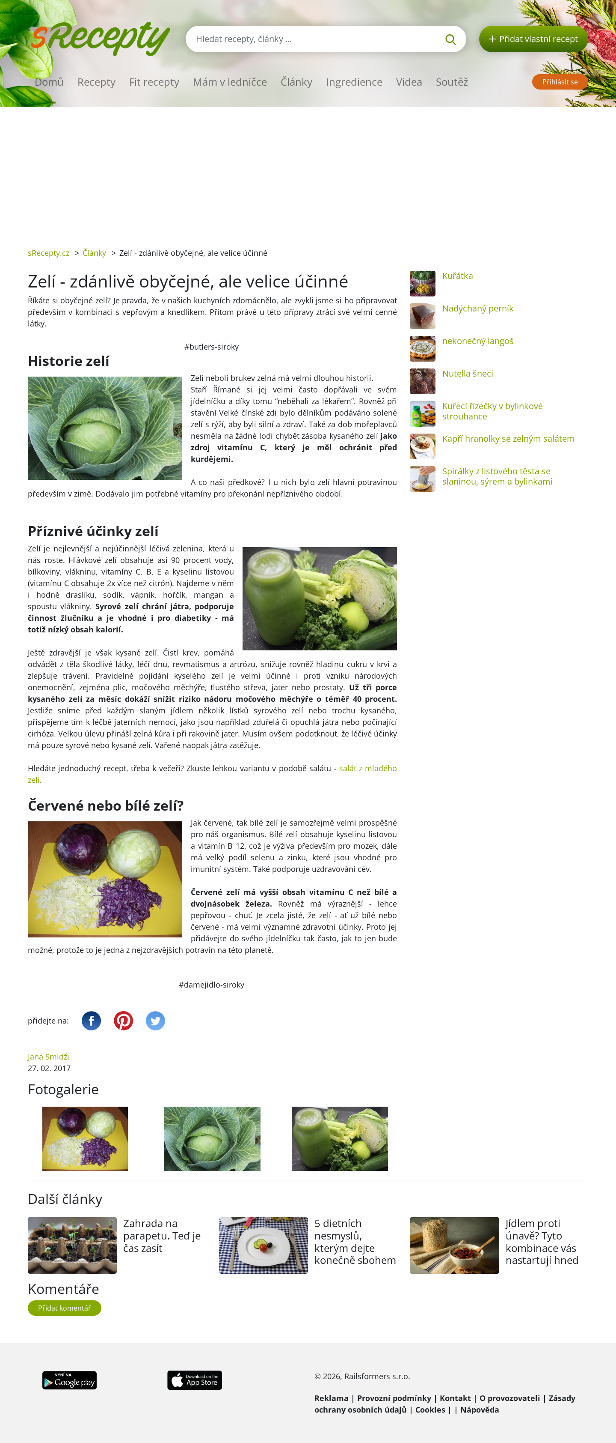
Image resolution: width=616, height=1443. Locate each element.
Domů (49, 82)
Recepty (96, 82)
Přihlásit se (560, 82)
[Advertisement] (308, 171)
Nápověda (479, 1409)
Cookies (430, 1409)
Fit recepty (154, 82)
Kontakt (455, 1398)
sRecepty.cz (48, 253)
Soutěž (452, 82)
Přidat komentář (64, 1308)
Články (296, 82)
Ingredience (354, 82)
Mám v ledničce (230, 82)
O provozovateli (510, 1398)
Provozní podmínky (394, 1398)
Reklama (331, 1398)
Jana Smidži (48, 1056)
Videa (409, 82)
